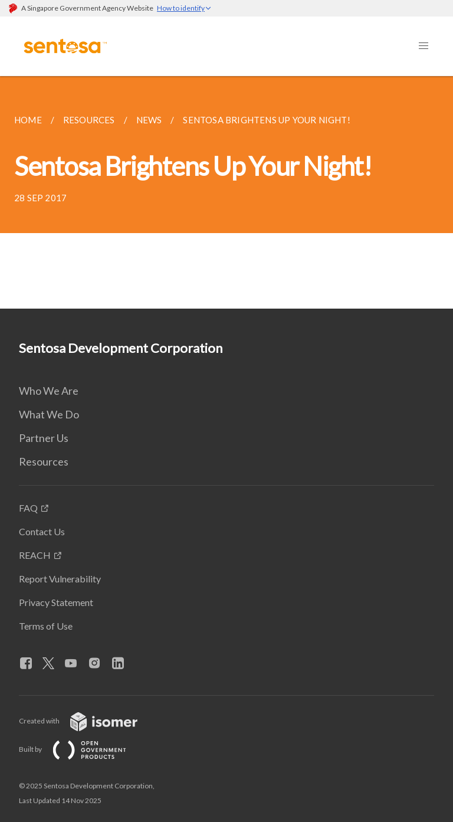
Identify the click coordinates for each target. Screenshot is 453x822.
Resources (43, 461)
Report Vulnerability (60, 578)
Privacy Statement (56, 602)
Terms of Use (46, 625)
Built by (82, 749)
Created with (87, 720)
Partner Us (43, 437)
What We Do (49, 414)
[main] (226, 192)
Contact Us (42, 531)
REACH (35, 555)
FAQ (28, 507)
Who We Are (48, 390)
